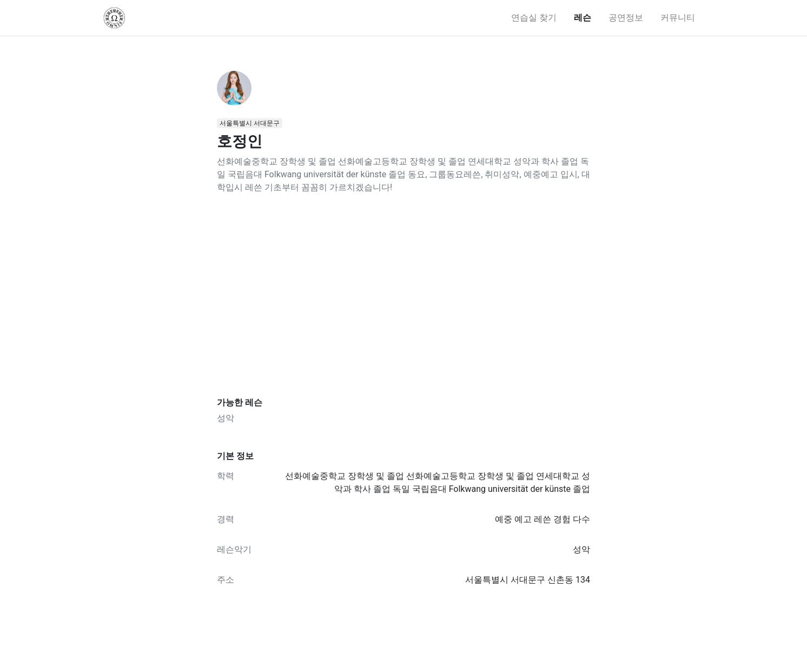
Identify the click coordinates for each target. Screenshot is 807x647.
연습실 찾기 (534, 17)
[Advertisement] (403, 295)
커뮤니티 (677, 17)
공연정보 (625, 17)
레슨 (582, 17)
